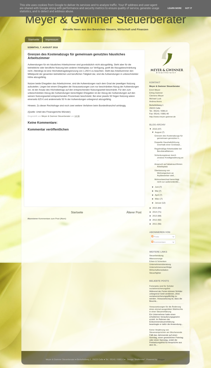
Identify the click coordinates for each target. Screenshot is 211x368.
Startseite (33, 39)
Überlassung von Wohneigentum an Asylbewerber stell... (164, 172)
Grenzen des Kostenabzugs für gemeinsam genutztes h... (168, 137)
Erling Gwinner (156, 93)
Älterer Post (134, 212)
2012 (155, 220)
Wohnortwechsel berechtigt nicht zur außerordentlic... (167, 180)
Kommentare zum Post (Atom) (52, 218)
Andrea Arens (155, 101)
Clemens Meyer (156, 95)
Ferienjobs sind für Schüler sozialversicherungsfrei (161, 287)
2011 (155, 224)
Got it (188, 8)
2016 (155, 129)
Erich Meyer (154, 90)
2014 (155, 212)
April (157, 195)
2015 (155, 208)
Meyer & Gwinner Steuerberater (105, 19)
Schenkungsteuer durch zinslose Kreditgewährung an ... (168, 157)
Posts (155, 236)
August (158, 132)
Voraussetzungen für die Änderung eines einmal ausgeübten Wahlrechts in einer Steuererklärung (166, 309)
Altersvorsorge (155, 258)
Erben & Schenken (157, 261)
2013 (155, 216)
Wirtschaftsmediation (158, 270)
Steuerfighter (155, 273)
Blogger (161, 359)
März (157, 199)
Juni (157, 187)
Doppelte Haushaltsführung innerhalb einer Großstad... (167, 143)
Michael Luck (155, 98)
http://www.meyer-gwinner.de (162, 116)
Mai (157, 191)
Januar (158, 203)
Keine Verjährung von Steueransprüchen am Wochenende (165, 331)
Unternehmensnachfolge (160, 267)
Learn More (175, 8)
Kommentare (158, 242)
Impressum (51, 39)
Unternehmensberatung (160, 264)
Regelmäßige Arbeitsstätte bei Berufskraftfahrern (168, 149)
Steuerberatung (156, 255)
